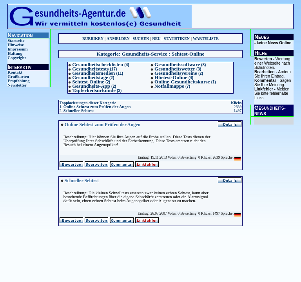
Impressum (17, 49)
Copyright (16, 58)
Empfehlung (18, 81)
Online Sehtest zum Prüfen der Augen (97, 107)
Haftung (14, 53)
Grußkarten (18, 76)
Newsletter (17, 85)
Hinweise (15, 45)
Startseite (15, 40)
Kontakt (14, 72)
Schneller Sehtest (78, 110)
